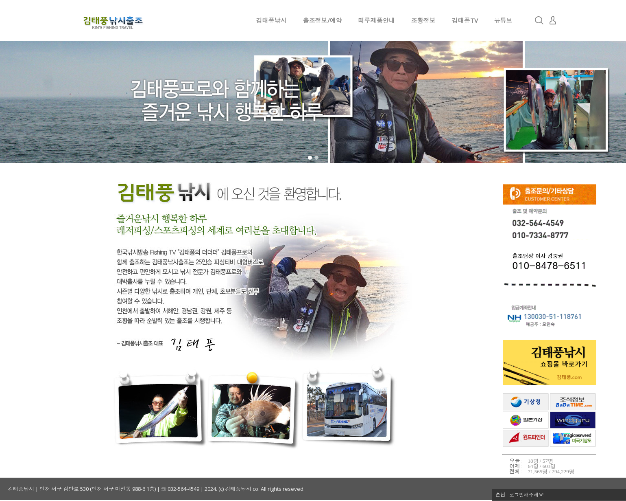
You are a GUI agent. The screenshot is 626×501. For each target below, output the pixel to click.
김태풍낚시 (271, 20)
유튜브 (503, 20)
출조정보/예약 (322, 20)
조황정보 (423, 20)
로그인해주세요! (527, 494)
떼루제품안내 (376, 20)
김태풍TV (465, 20)
